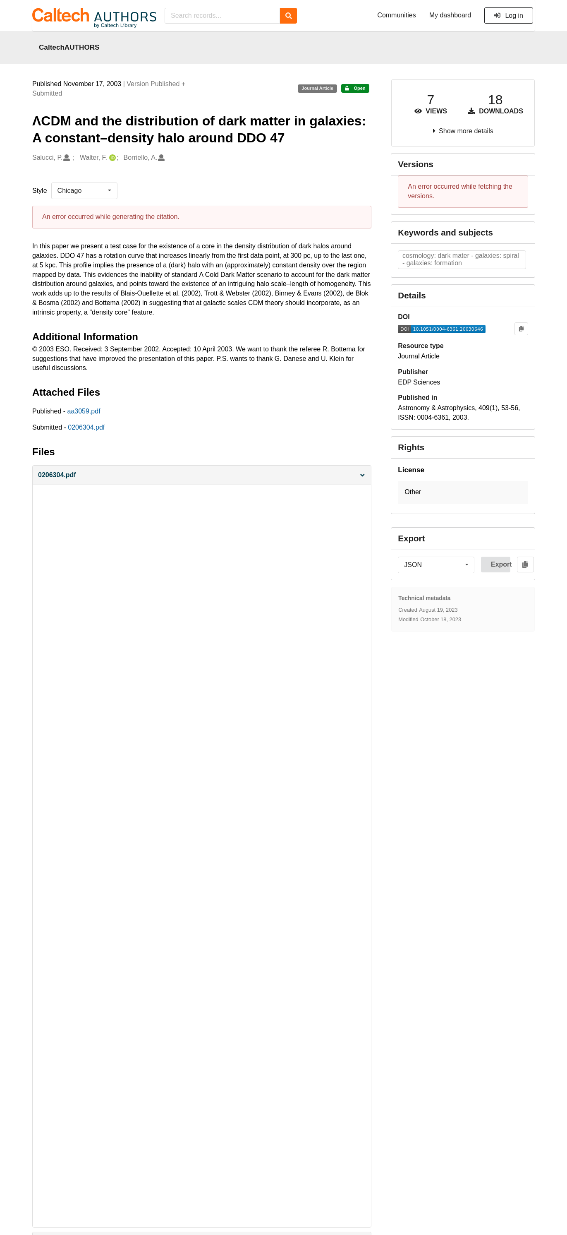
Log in (508, 15)
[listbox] (84, 191)
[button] (202, 475)
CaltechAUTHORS (69, 47)
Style (39, 190)
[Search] (288, 16)
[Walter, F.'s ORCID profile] (111, 158)
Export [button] (500, 564)
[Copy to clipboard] (521, 328)
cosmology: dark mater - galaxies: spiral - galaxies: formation (460, 259)
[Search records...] (222, 16)
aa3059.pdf (83, 411)
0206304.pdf (86, 427)
